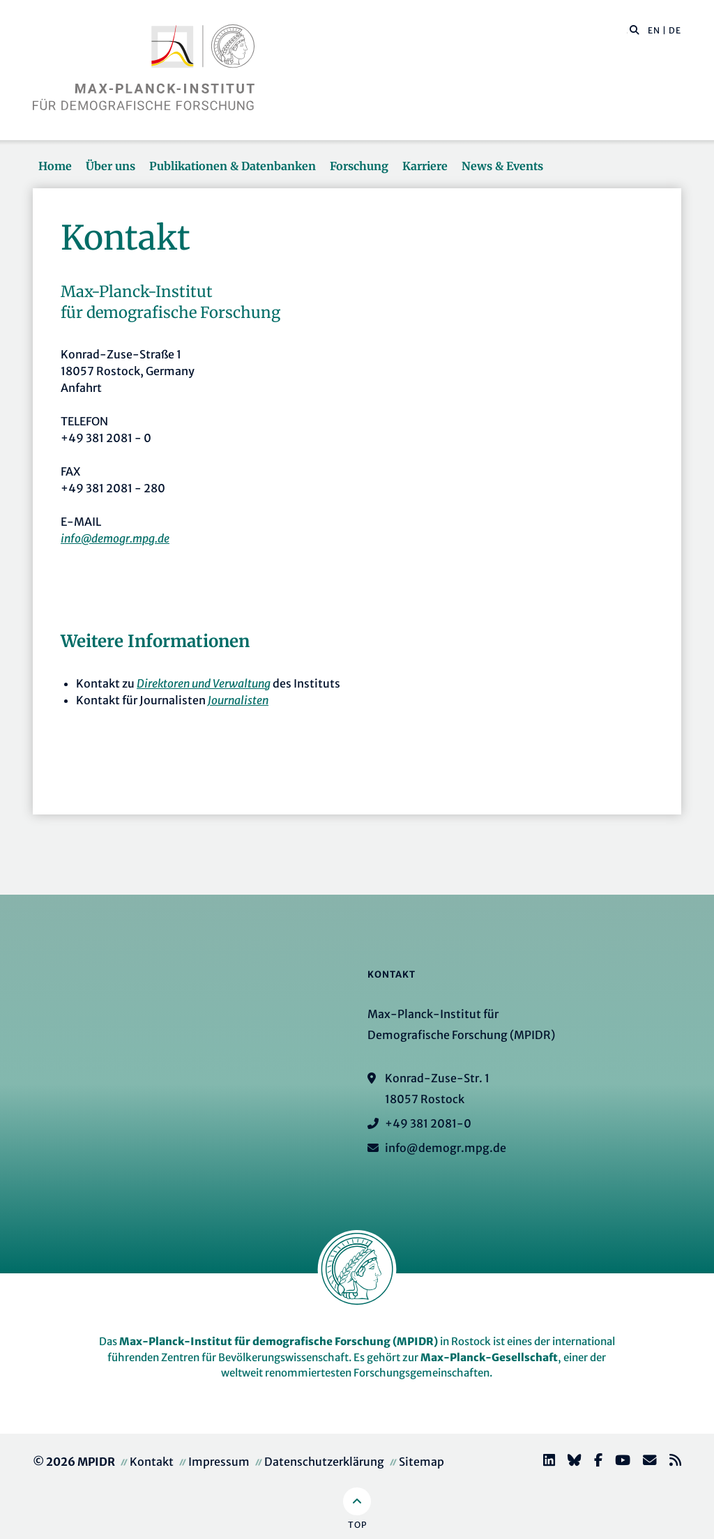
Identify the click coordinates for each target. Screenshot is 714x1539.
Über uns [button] (110, 166)
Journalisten (238, 700)
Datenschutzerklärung (324, 1462)
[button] (634, 29)
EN (654, 30)
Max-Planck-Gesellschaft (489, 1357)
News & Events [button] (502, 166)
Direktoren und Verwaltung (204, 683)
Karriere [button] (425, 166)
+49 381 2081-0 (428, 1123)
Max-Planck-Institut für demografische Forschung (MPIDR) (278, 1341)
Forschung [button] (359, 166)
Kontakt (152, 1462)
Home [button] (55, 166)
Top (357, 1524)
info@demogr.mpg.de (115, 538)
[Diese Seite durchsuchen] (627, 31)
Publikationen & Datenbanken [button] (232, 166)
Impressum (219, 1462)
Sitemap (421, 1462)
